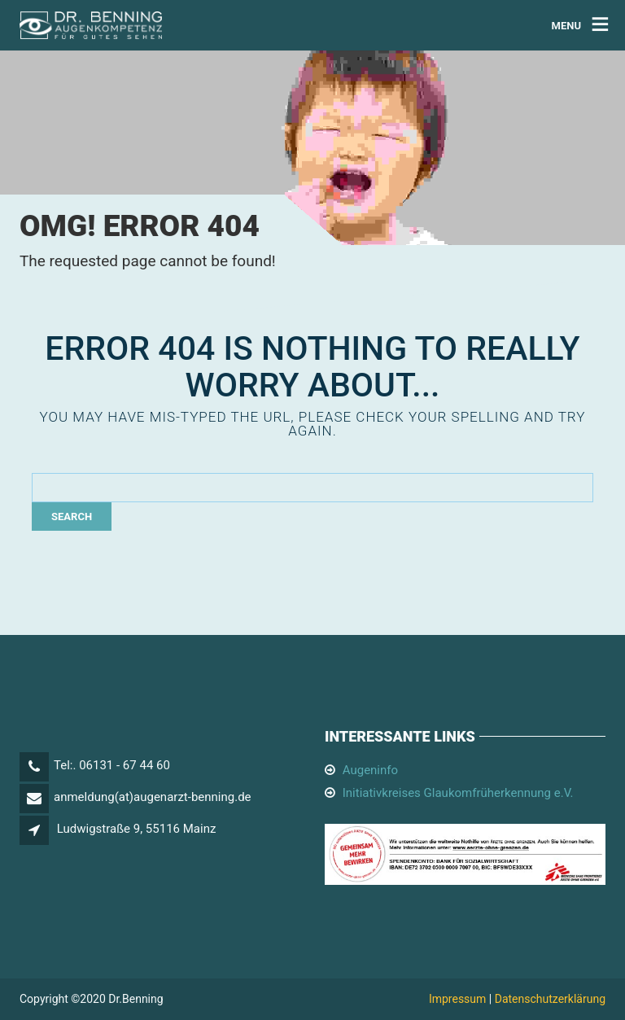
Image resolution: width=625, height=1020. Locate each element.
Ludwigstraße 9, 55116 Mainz (136, 828)
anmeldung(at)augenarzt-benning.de (152, 797)
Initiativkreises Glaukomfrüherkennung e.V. (458, 793)
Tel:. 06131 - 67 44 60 (112, 765)
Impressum (457, 998)
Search (71, 516)
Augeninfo (370, 770)
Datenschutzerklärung (550, 998)
